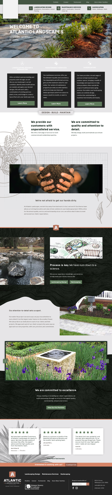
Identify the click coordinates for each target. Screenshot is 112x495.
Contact (66, 2)
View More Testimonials (56, 458)
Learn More (22, 103)
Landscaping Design (59, 282)
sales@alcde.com (100, 485)
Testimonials (77, 2)
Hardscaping (76, 282)
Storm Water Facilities (101, 2)
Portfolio (55, 2)
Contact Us (71, 464)
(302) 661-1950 (99, 488)
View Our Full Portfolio (56, 407)
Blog (87, 2)
